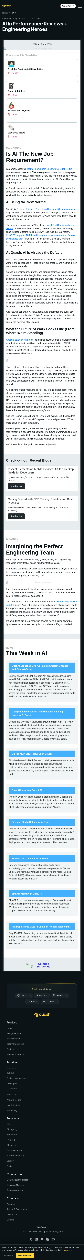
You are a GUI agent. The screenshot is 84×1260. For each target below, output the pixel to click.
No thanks (8, 1255)
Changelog (12, 1129)
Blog (9, 1124)
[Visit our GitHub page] (53, 1239)
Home (5, 13)
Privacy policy (66, 1250)
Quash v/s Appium (15, 1190)
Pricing (10, 1166)
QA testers (12, 1088)
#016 (14, 13)
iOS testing (12, 1110)
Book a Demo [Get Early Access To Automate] (68, 6)
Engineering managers (17, 1078)
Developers (12, 1083)
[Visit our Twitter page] (30, 1239)
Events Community (16, 1155)
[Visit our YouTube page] (42, 1239)
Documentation (14, 1150)
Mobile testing (13, 1105)
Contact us (12, 1214)
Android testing (14, 1100)
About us (11, 1204)
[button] (80, 6)
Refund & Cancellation (17, 1209)
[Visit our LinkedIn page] (36, 1239)
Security (11, 1161)
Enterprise (11, 1068)
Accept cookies (25, 1255)
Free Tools (11, 1139)
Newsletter (12, 1134)
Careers (10, 1219)
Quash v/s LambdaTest (17, 1179)
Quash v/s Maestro (15, 1185)
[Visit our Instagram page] (47, 1239)
